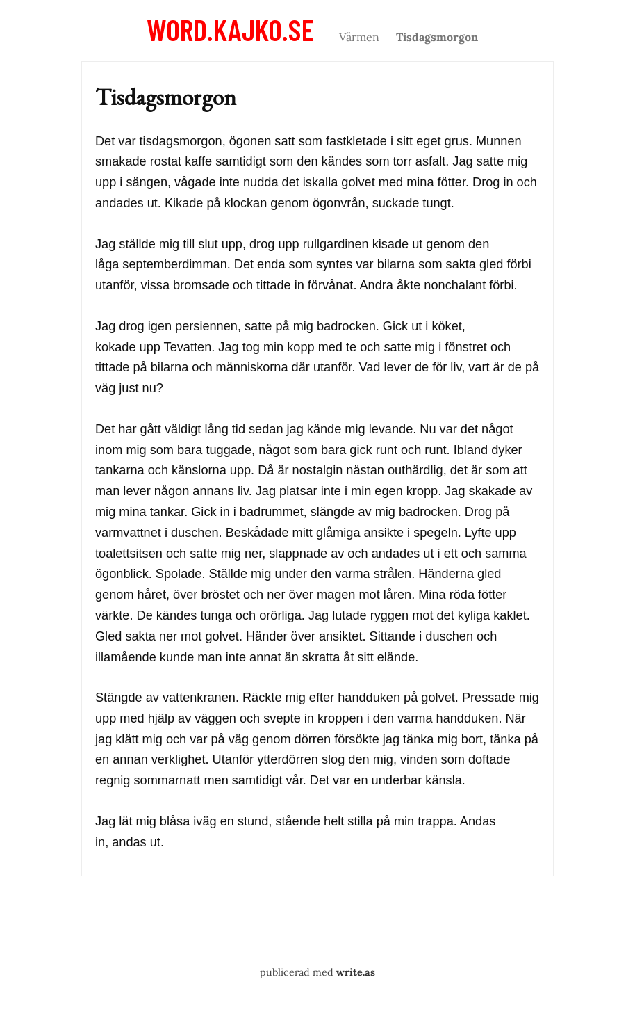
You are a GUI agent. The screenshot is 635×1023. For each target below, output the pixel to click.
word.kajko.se (230, 29)
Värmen (359, 37)
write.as (355, 972)
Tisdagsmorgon (437, 37)
